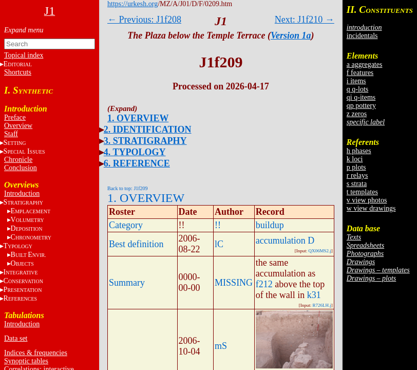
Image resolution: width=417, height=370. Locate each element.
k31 (314, 295)
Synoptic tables (26, 361)
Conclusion (20, 168)
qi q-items (361, 97)
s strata (357, 184)
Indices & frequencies (35, 353)
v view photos (367, 200)
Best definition (136, 244)
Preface (15, 117)
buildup (270, 225)
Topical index (23, 55)
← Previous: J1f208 (144, 19)
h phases (359, 151)
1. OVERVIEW (137, 118)
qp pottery (361, 105)
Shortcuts (17, 72)
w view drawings (371, 208)
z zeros (357, 114)
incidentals (362, 36)
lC (219, 244)
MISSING (234, 283)
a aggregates (365, 64)
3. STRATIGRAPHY (145, 141)
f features (360, 73)
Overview (18, 126)
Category (126, 225)
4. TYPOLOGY (135, 152)
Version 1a (291, 35)
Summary (127, 283)
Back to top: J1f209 (127, 188)
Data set (15, 338)
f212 (264, 284)
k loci (355, 159)
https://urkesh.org (132, 4)
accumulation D (285, 240)
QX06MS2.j (320, 250)
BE (28, 254)
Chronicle (18, 159)
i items (356, 81)
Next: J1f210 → (304, 19)
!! (218, 225)
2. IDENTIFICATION (148, 129)
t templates (362, 192)
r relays (357, 175)
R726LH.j (322, 305)
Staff (11, 134)
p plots (356, 167)
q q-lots (357, 89)
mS (221, 346)
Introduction (22, 193)
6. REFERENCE (137, 163)
